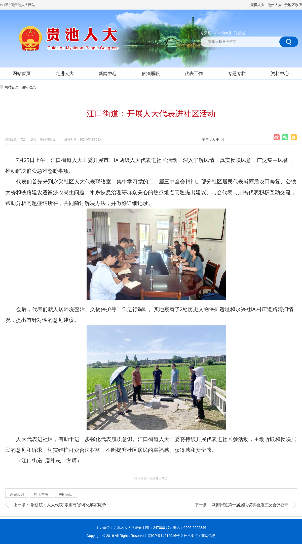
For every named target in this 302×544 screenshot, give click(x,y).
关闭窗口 (66, 494)
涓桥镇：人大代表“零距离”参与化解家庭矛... (70, 505)
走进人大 (65, 73)
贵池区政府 (293, 5)
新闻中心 (108, 73)
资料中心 (280, 73)
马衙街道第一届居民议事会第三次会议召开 (250, 505)
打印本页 (41, 494)
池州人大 (275, 5)
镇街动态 (29, 87)
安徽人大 (257, 5)
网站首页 (22, 73)
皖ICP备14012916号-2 (166, 536)
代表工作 (194, 73)
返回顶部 (17, 494)
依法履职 (151, 73)
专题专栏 (237, 73)
